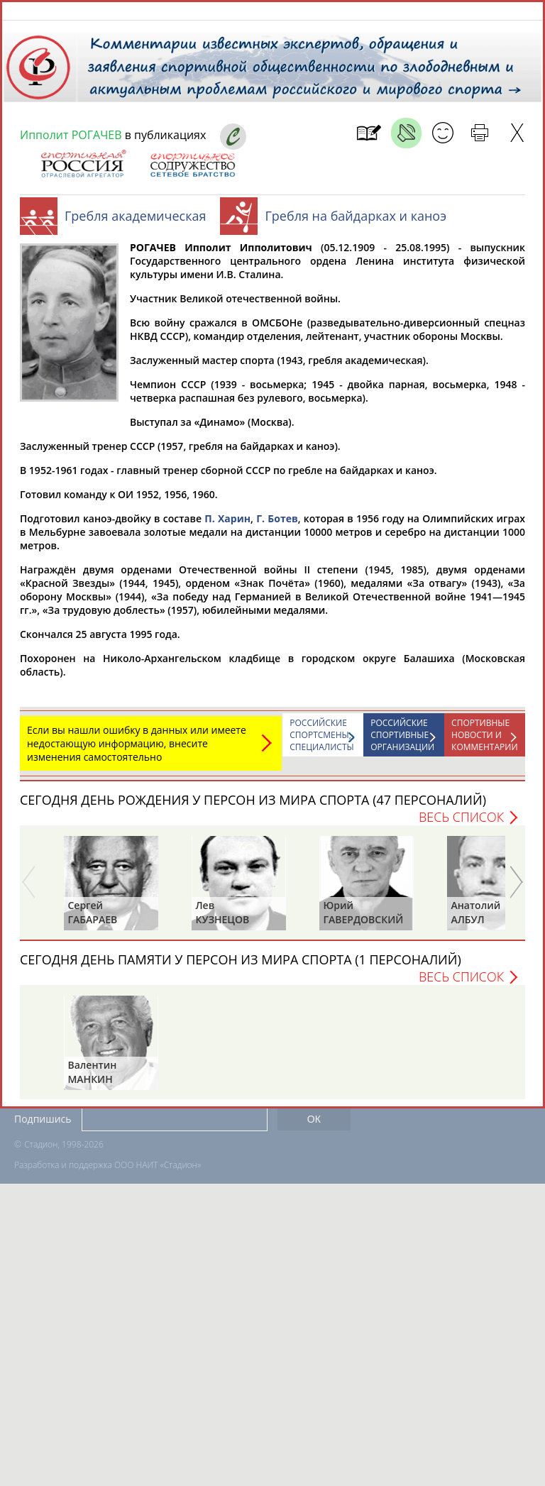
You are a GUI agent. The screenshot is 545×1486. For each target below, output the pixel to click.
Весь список (461, 823)
